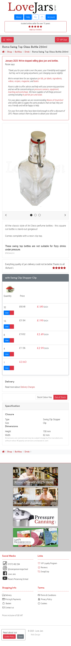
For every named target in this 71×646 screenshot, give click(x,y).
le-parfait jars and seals (32, 94)
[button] (6, 215)
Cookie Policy (9, 636)
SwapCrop (43, 571)
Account (51, 17)
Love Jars (9, 574)
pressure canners (41, 89)
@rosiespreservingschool (15, 569)
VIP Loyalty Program (47, 563)
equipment (54, 89)
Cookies (42, 603)
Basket (6, 603)
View (7, 312)
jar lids (40, 78)
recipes (17, 81)
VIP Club (62, 39)
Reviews (42, 567)
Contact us (8, 607)
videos (10, 81)
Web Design (35, 634)
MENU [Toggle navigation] (7, 39)
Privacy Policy (45, 599)
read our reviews (35, 29)
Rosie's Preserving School (15, 579)
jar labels (47, 78)
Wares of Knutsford (54, 100)
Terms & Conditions (47, 595)
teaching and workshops (18, 91)
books (36, 81)
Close (20, 636)
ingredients (57, 78)
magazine (25, 81)
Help (28, 17)
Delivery (7, 595)
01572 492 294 (11, 564)
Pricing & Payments (11, 599)
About (19, 17)
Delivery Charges (28, 387)
